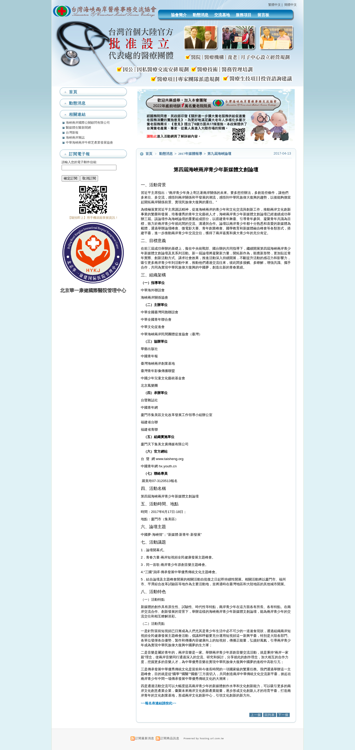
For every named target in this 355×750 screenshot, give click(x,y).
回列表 (270, 715)
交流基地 (222, 15)
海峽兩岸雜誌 (75, 137)
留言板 (263, 15)
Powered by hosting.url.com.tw (204, 738)
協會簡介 (179, 15)
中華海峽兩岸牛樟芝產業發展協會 (89, 142)
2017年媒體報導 (190, 154)
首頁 (149, 154)
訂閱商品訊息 (169, 738)
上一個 (256, 715)
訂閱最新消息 (144, 738)
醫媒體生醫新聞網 (78, 127)
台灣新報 (72, 132)
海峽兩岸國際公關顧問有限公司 (88, 122)
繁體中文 (274, 5)
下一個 (283, 715)
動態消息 (200, 15)
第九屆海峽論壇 (219, 154)
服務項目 (243, 15)
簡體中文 (290, 5)
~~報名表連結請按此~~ (158, 703)
